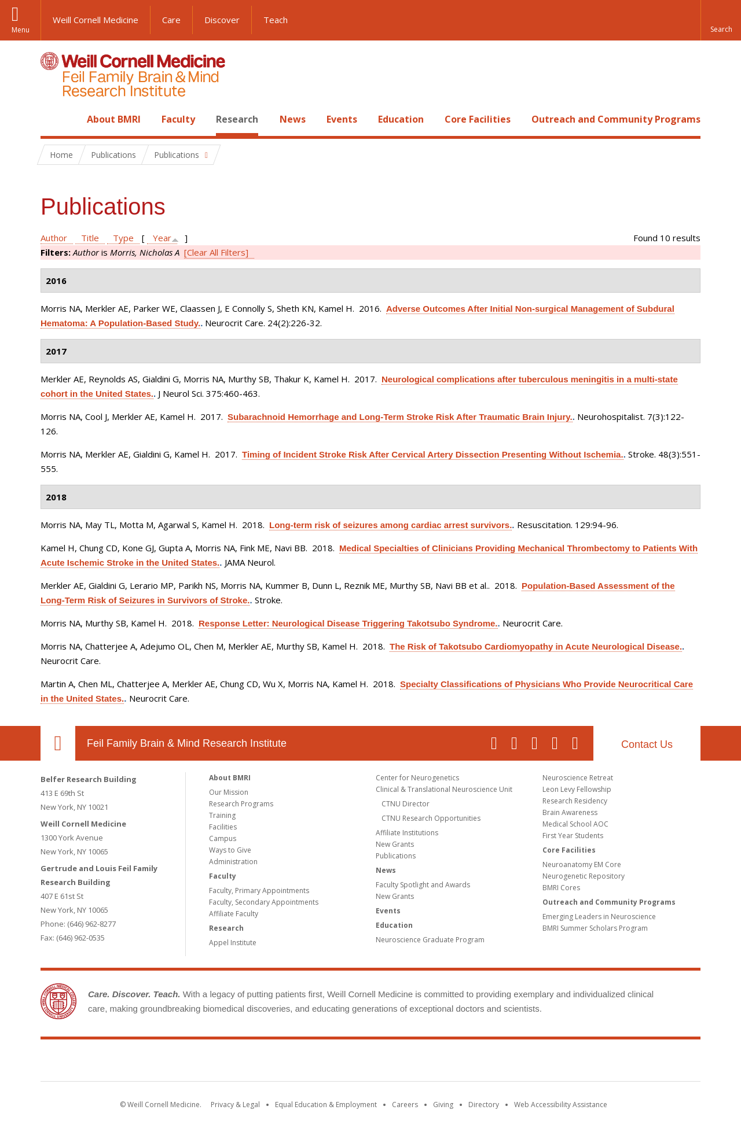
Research (237, 119)
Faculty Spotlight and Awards (423, 885)
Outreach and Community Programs (615, 119)
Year (162, 238)
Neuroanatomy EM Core (581, 864)
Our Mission (228, 792)
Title (90, 238)
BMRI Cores (561, 888)
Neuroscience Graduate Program (430, 940)
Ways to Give (230, 850)
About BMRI (114, 119)
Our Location (58, 743)
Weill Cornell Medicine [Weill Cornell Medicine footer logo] (286, 1063)
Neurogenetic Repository (583, 876)
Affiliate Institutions (407, 833)
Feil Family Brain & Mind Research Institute (187, 743)
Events (342, 119)
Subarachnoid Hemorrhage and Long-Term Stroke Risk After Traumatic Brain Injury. (400, 417)
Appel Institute (232, 942)
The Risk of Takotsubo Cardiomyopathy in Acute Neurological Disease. (536, 646)
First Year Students (572, 835)
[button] (720, 20)
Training (222, 815)
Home (53, 119)
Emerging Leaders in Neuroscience (599, 916)
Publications (396, 856)
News (293, 119)
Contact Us (647, 744)
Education (401, 119)
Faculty (178, 119)
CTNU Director (405, 804)
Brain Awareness (569, 812)
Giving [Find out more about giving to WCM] (443, 1104)
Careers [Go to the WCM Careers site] (405, 1104)
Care (171, 19)
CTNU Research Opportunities (430, 818)
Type (123, 238)
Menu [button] (21, 30)
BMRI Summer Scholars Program (595, 928)
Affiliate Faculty (233, 914)
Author (54, 238)
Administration (233, 861)
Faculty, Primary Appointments (259, 890)
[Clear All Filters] (216, 252)
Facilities (223, 827)
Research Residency (574, 801)
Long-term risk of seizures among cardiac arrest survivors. (390, 525)
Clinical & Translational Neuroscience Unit (444, 789)
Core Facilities (478, 119)
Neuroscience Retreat (577, 778)
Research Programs (241, 804)
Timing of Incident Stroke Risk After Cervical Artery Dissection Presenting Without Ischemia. (432, 454)
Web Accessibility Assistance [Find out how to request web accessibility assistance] (560, 1104)
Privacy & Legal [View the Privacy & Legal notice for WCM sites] (235, 1104)
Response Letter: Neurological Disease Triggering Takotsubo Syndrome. (348, 623)
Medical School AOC (575, 824)
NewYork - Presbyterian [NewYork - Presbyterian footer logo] (467, 1063)
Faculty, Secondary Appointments (263, 902)
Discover (222, 19)
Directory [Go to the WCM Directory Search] (483, 1104)
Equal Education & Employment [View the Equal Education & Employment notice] (326, 1104)
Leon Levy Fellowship (576, 789)
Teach (275, 19)
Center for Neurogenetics (417, 778)
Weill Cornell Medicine (95, 19)
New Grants (395, 844)
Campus (222, 838)
